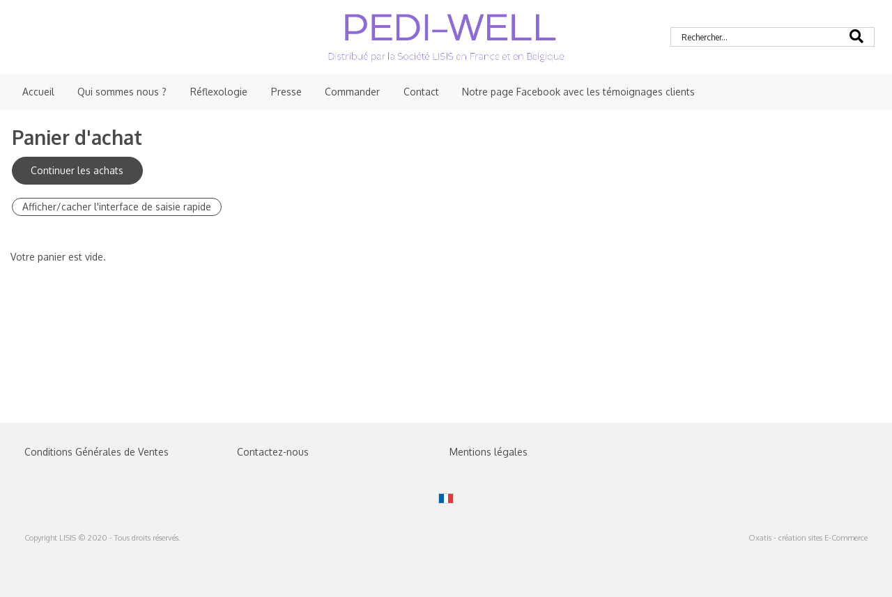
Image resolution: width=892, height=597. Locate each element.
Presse (286, 92)
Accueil (38, 92)
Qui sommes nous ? (122, 92)
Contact (421, 92)
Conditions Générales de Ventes (96, 452)
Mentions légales (488, 452)
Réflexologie (218, 92)
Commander (352, 92)
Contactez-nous (273, 452)
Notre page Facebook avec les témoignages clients (578, 92)
